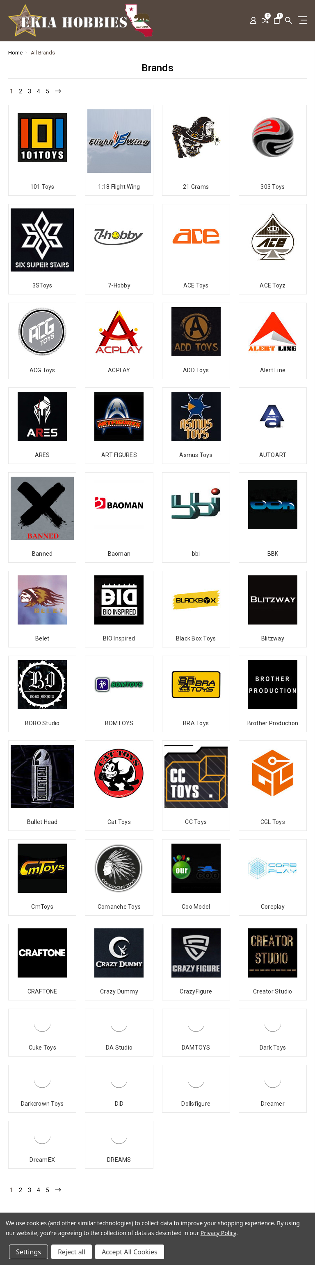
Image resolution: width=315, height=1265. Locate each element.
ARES (42, 455)
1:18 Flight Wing (119, 186)
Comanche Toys (119, 878)
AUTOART (273, 455)
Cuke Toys (42, 990)
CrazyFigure (196, 934)
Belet (42, 638)
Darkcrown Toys (42, 1046)
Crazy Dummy (119, 934)
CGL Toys (272, 822)
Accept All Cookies (130, 1251)
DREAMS (119, 1102)
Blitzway (272, 638)
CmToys (42, 878)
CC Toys (196, 822)
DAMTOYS (196, 990)
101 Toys (42, 186)
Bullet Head (42, 822)
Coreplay (273, 878)
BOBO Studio (42, 723)
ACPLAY (119, 370)
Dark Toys (273, 990)
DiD (119, 1046)
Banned (42, 553)
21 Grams (196, 186)
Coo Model (196, 878)
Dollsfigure (195, 1046)
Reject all (71, 1251)
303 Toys (272, 186)
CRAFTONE (42, 934)
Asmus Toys (195, 455)
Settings (28, 1251)
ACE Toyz (272, 285)
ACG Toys (42, 370)
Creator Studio (272, 934)
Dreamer (273, 1046)
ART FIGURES (119, 455)
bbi (196, 553)
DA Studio (119, 990)
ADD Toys (196, 370)
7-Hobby (119, 285)
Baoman (119, 553)
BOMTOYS (119, 723)
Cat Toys (119, 822)
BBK (272, 553)
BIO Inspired (119, 638)
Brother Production (273, 723)
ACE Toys (196, 285)
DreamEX (42, 1102)
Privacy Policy (218, 1233)
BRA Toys (196, 723)
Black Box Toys (196, 638)
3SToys (42, 285)
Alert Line (273, 370)
